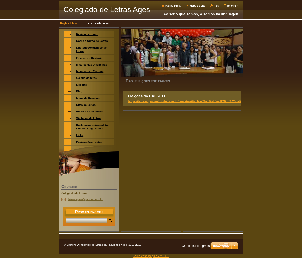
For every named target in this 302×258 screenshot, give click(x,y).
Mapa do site (197, 5)
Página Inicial (69, 23)
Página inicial (173, 5)
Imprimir (232, 5)
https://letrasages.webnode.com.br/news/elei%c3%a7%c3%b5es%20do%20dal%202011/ (190, 101)
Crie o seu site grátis (196, 246)
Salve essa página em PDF (151, 256)
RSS (216, 5)
